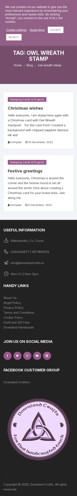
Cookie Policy (13, 317)
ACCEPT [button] (55, 29)
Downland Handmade (18, 327)
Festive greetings (25, 171)
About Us (10, 298)
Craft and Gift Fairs (16, 322)
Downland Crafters (16, 382)
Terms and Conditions (18, 313)
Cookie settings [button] (16, 30)
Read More (37, 30)
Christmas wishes (25, 108)
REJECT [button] (14, 37)
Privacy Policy (13, 308)
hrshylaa (15, 142)
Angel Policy (12, 303)
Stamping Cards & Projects (27, 99)
